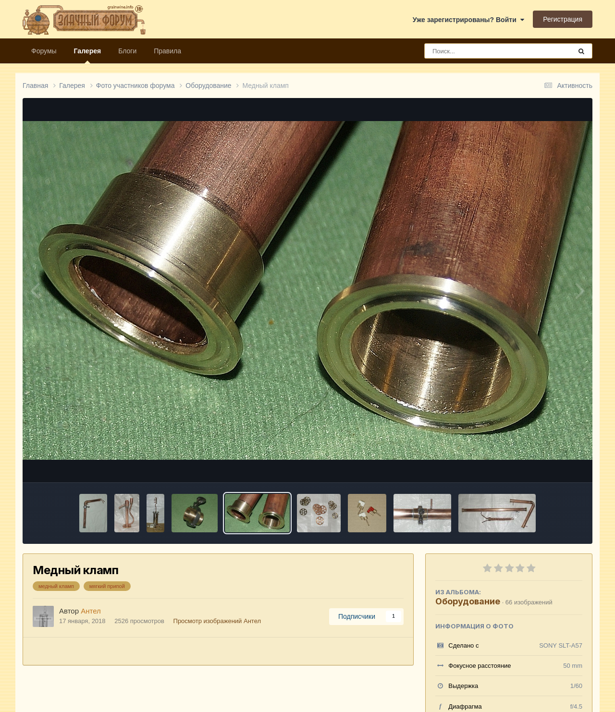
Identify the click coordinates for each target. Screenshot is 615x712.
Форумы (44, 51)
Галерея (87, 55)
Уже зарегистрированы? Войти (468, 20)
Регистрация (562, 19)
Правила (167, 51)
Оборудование (467, 601)
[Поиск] (480, 51)
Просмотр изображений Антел (217, 621)
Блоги (127, 51)
